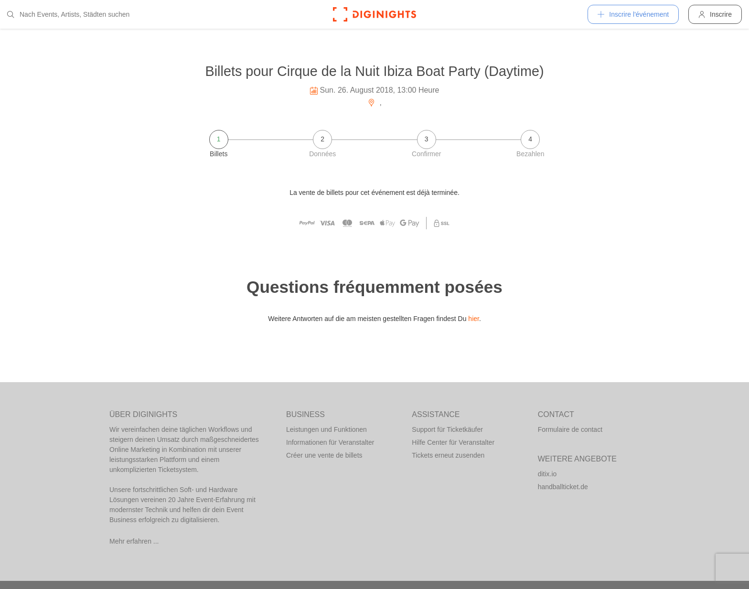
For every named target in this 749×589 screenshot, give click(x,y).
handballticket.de (563, 487)
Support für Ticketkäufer (447, 429)
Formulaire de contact (570, 429)
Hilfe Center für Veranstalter (453, 442)
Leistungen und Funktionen (326, 429)
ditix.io (547, 474)
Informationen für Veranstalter (330, 442)
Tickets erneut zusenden (448, 455)
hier (473, 318)
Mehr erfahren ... (134, 541)
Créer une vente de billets (324, 455)
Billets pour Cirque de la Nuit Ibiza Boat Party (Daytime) (374, 71)
